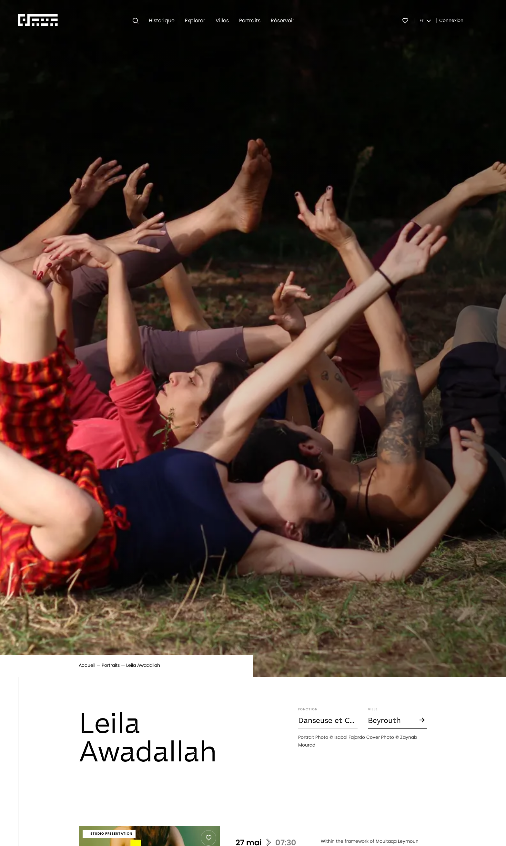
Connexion (451, 20)
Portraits (111, 665)
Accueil (87, 665)
